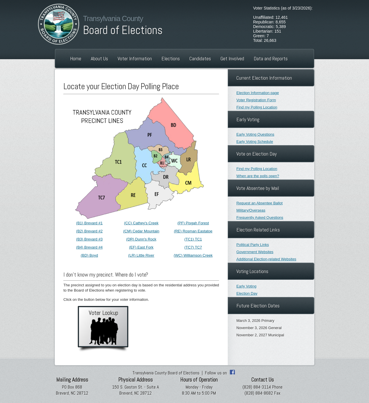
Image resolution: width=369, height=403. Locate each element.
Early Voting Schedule (254, 141)
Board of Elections (123, 30)
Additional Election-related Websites (266, 259)
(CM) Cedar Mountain (141, 231)
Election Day (246, 293)
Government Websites (254, 252)
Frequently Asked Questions (259, 217)
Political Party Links (252, 244)
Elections (170, 58)
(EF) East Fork (141, 247)
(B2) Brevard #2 (89, 231)
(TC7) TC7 (193, 247)
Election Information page (257, 93)
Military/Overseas (250, 210)
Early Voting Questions (255, 134)
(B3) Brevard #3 (89, 239)
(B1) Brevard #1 (89, 223)
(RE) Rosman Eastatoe (193, 231)
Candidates (200, 58)
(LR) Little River (141, 255)
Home (75, 58)
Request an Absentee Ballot (259, 203)
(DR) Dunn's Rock (141, 239)
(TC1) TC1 (193, 239)
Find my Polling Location (256, 107)
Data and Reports (271, 58)
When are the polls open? (257, 176)
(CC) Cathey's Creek (141, 223)
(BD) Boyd (89, 255)
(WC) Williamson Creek (193, 255)
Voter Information (135, 58)
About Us (99, 58)
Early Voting (246, 286)
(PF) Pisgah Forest (193, 223)
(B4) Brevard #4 (89, 247)
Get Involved (232, 58)
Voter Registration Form (256, 100)
